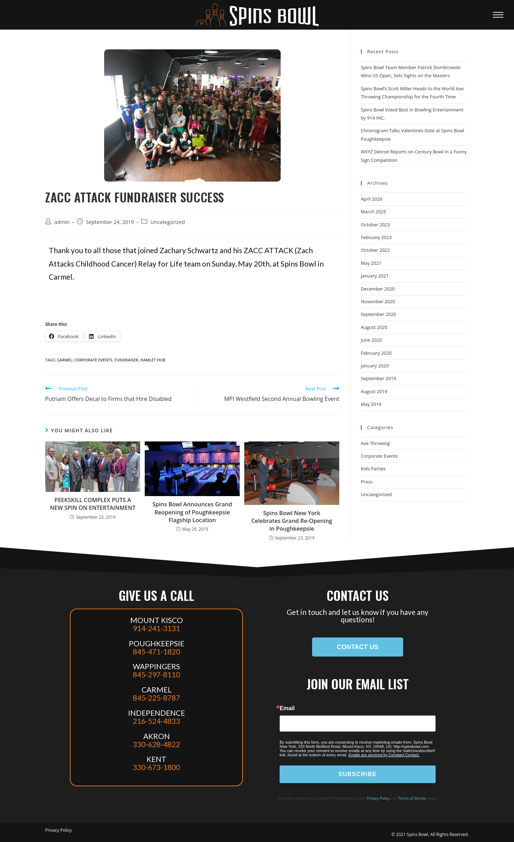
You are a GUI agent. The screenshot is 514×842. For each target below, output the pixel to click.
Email (287, 708)
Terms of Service (412, 798)
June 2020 (371, 340)
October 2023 (375, 224)
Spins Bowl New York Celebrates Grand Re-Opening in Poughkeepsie (291, 521)
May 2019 (371, 404)
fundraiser (126, 359)
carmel (64, 359)
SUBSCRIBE (358, 774)
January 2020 (375, 365)
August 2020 (374, 327)
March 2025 (373, 211)
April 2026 (371, 199)
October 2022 (375, 250)
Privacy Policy (378, 798)
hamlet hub (153, 359)
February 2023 (376, 237)
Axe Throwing (375, 443)
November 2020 (378, 301)
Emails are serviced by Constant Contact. (384, 755)
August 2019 (374, 391)
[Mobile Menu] (500, 15)
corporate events (93, 359)
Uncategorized (167, 222)
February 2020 (376, 353)
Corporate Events (379, 456)
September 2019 (378, 378)
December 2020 (378, 289)
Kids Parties (373, 468)
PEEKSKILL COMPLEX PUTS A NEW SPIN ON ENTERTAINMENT (93, 504)
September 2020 (378, 314)
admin (62, 222)
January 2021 (375, 276)
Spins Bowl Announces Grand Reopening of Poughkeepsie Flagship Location (192, 512)
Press (366, 481)
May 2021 (371, 263)
